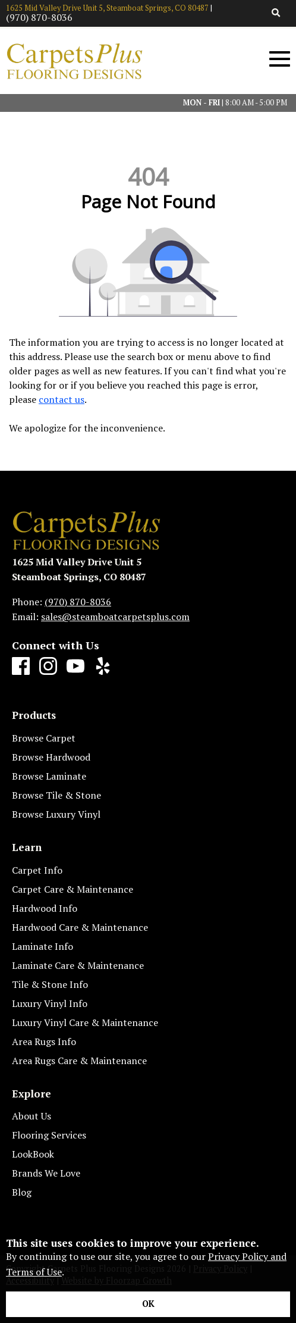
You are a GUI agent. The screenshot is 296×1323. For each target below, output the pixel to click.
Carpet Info (37, 870)
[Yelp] (103, 666)
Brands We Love (46, 1173)
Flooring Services (49, 1135)
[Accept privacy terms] (148, 1304)
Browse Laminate (49, 776)
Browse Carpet (43, 738)
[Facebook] (21, 666)
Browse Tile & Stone (56, 795)
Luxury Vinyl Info (49, 1003)
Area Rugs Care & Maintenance (79, 1060)
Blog (22, 1192)
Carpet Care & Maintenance (72, 889)
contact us (61, 399)
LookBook (33, 1154)
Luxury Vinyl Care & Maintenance (85, 1022)
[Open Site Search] (276, 13)
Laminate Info (42, 946)
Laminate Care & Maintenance (78, 965)
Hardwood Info (44, 908)
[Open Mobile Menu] (279, 59)
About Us (31, 1116)
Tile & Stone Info (50, 984)
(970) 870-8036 (39, 17)
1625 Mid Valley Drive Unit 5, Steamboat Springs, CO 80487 (107, 8)
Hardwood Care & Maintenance (80, 927)
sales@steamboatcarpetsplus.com (115, 616)
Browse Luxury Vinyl (56, 814)
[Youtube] (75, 666)
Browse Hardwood (51, 757)
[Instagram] (48, 666)
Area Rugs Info (44, 1041)
